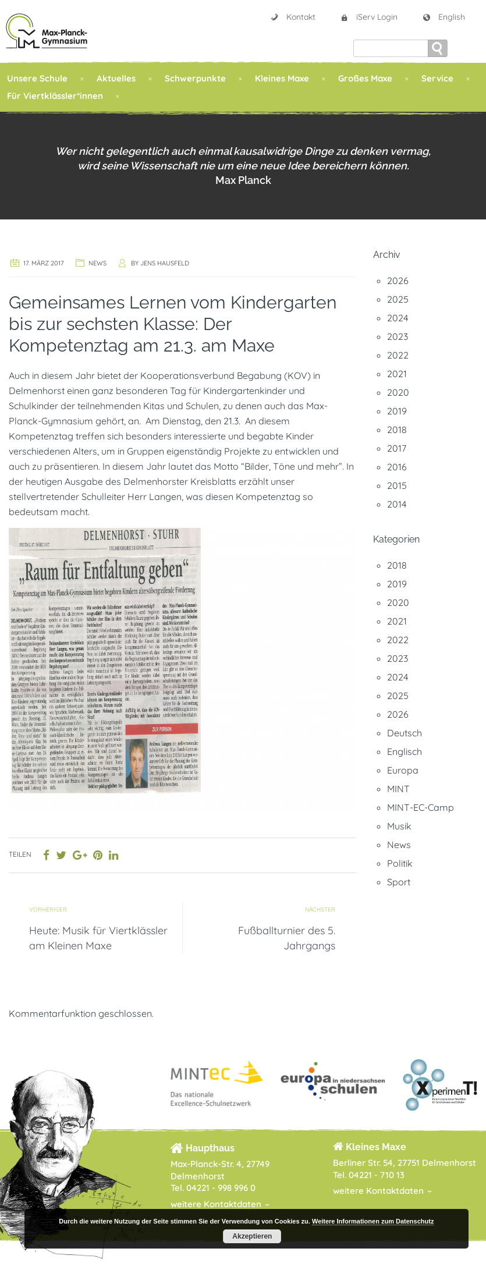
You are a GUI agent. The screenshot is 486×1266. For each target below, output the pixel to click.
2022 (398, 355)
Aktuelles (116, 78)
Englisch (404, 751)
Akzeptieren (252, 1236)
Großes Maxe (365, 78)
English (443, 17)
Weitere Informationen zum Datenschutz (373, 1221)
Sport (398, 882)
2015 (397, 485)
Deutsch (404, 733)
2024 (397, 318)
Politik (400, 863)
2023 (397, 336)
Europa (402, 770)
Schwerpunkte (195, 78)
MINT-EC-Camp (420, 807)
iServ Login (369, 17)
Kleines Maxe (282, 78)
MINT (398, 789)
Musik (399, 826)
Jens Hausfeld (164, 263)
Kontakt (292, 17)
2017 (396, 448)
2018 (397, 429)
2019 (397, 411)
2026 (398, 280)
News (97, 263)
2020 (398, 392)
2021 (397, 374)
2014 (396, 504)
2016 (397, 467)
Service (437, 78)
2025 (398, 299)
